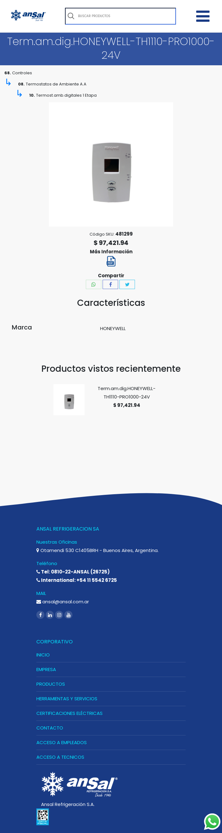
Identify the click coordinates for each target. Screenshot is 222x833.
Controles (22, 73)
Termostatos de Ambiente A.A (56, 84)
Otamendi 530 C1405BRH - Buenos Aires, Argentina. (97, 550)
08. (21, 84)
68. (7, 73)
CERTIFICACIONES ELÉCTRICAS (69, 713)
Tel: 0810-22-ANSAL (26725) (73, 571)
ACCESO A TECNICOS (60, 757)
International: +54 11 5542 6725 (76, 580)
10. (32, 95)
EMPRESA (46, 669)
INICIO (43, 654)
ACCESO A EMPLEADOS (61, 742)
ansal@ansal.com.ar (62, 601)
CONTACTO (49, 728)
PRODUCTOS (50, 684)
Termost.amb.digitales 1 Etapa (66, 95)
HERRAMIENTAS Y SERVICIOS (66, 698)
